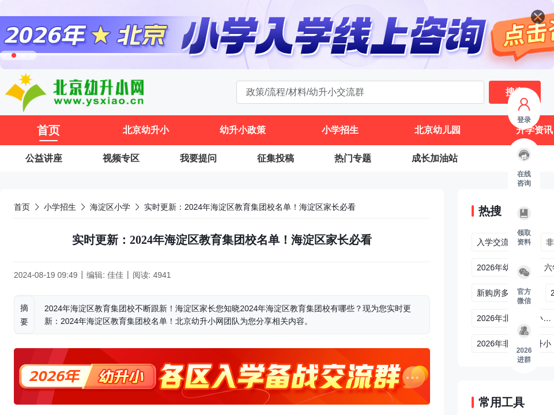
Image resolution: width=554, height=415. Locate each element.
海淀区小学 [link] (110, 207)
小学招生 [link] (60, 207)
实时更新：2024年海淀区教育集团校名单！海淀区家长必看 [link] (250, 207)
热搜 (490, 211)
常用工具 (501, 402)
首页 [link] (22, 207)
